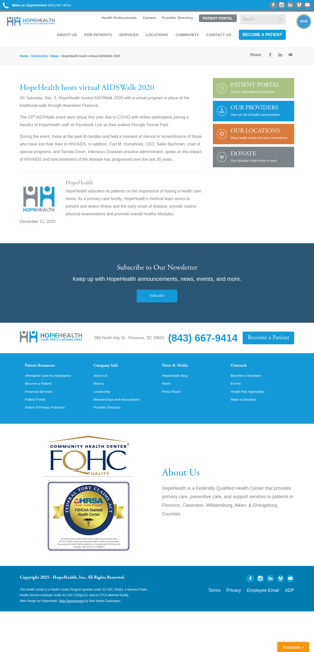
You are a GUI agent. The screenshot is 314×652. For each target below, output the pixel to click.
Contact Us (216, 37)
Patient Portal (215, 21)
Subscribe (157, 299)
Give (299, 29)
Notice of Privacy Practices (49, 421)
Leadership (103, 403)
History (99, 395)
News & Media (178, 370)
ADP (291, 603)
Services (126, 37)
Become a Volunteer (249, 386)
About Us (64, 37)
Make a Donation (246, 412)
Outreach (241, 370)
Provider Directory (174, 21)
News (54, 59)
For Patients (95, 37)
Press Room (173, 403)
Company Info (110, 370)
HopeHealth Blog (177, 386)
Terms (234, 603)
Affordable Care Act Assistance (53, 386)
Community (185, 37)
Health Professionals (116, 21)
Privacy (249, 603)
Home (24, 59)
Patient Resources (45, 370)
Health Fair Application (251, 403)
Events (237, 395)
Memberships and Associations (121, 412)
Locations (155, 37)
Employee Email (271, 603)
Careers (146, 21)
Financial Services (41, 403)
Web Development (71, 614)
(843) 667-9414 (45, 6)
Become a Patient (260, 37)
